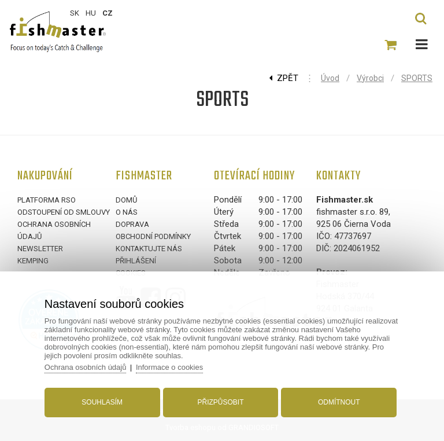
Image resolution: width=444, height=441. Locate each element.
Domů (126, 200)
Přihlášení (136, 260)
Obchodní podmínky (153, 236)
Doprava (132, 224)
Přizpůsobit (220, 402)
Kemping (33, 260)
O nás (127, 212)
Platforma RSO (46, 200)
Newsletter (40, 248)
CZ (107, 13)
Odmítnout (339, 402)
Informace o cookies (169, 367)
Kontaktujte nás (149, 248)
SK (74, 13)
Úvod (330, 78)
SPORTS (416, 78)
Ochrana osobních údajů (86, 367)
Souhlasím (102, 402)
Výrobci (370, 78)
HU (91, 13)
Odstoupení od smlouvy (63, 212)
